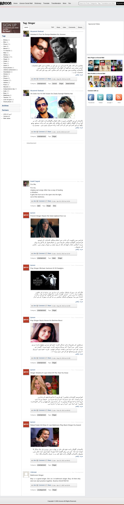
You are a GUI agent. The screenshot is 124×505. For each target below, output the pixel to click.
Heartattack (6, 72)
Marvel (5, 48)
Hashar (5, 82)
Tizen (5, 63)
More (64, 3)
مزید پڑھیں (79, 75)
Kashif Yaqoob (35, 181)
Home (16, 3)
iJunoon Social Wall (26, 3)
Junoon (54, 83)
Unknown (33, 472)
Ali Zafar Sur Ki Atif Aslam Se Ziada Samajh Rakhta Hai (51, 94)
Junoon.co (6, 116)
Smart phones (7, 67)
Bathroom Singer (37, 475)
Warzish (5, 87)
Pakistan (6, 57)
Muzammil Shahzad (37, 91)
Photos (5, 78)
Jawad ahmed (70, 83)
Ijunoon (32, 213)
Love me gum (7, 99)
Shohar (5, 74)
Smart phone (7, 101)
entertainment (41, 83)
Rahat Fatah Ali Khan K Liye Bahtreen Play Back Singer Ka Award (55, 425)
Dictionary (37, 3)
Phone (5, 44)
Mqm (4, 52)
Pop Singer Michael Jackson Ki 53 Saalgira (46, 268)
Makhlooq (6, 95)
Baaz (4, 93)
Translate (46, 3)
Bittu (4, 42)
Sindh (5, 65)
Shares (80, 27)
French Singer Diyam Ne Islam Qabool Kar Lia (48, 216)
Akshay (5, 55)
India (4, 91)
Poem (5, 84)
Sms (54, 206)
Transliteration (56, 3)
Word (5, 76)
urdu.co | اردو (7, 114)
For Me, (33, 184)
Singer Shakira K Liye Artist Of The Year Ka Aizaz (49, 373)
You (69, 3)
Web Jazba (6, 118)
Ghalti (5, 61)
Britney (5, 40)
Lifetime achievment (9, 70)
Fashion (5, 80)
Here (4, 46)
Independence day (9, 89)
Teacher (5, 97)
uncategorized (41, 490)
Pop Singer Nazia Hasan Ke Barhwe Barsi (46, 320)
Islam (54, 258)
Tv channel (6, 50)
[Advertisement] (45, 25)
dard (38, 206)
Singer (5, 59)
